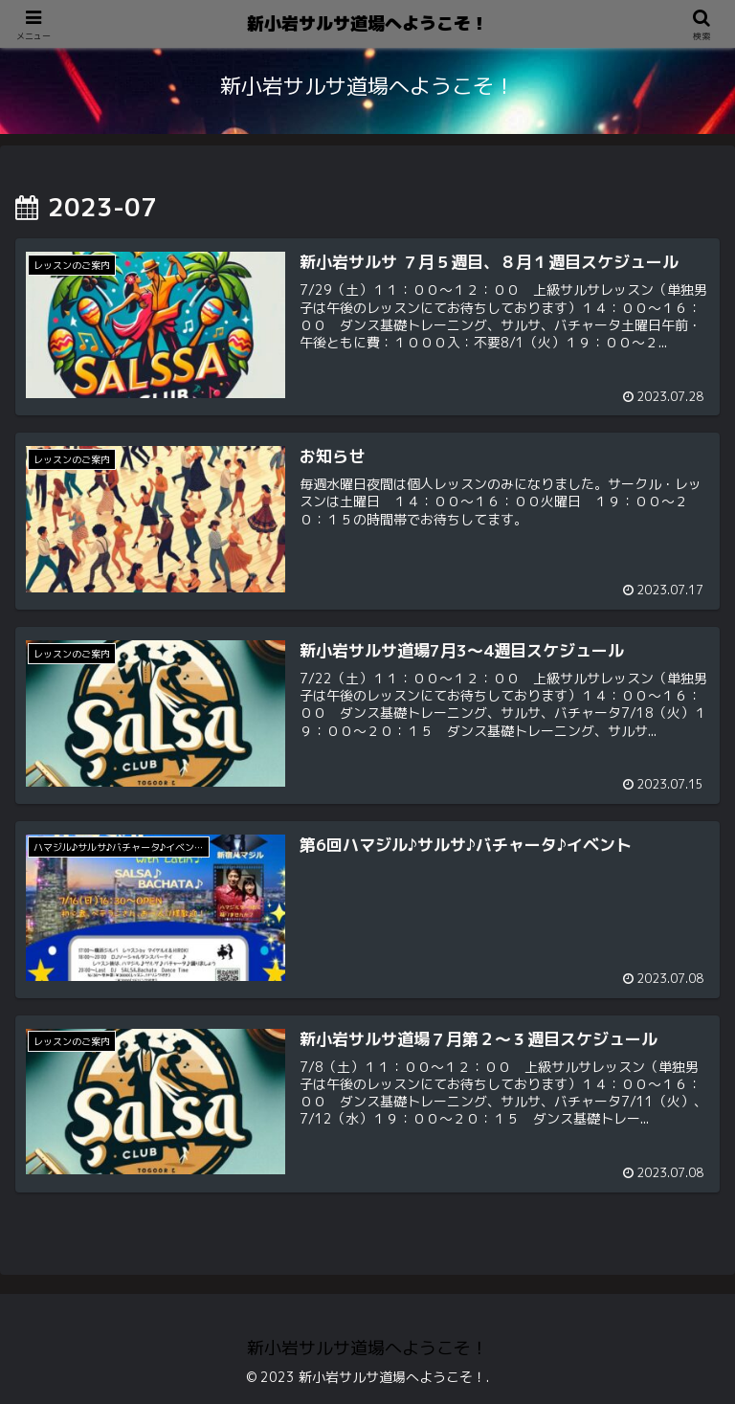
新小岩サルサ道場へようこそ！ (367, 23)
